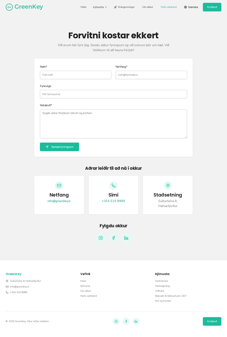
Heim (83, 7)
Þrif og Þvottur (163, 301)
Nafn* (43, 67)
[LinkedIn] (126, 238)
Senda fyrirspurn (59, 147)
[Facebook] (113, 238)
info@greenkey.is (59, 201)
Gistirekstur (161, 281)
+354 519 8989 (113, 201)
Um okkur (147, 7)
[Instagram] (101, 238)
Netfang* (122, 67)
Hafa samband (169, 7)
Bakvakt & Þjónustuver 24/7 (170, 296)
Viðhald (159, 291)
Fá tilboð (212, 7)
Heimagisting (162, 286)
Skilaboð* (46, 105)
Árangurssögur (124, 7)
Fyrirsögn (45, 86)
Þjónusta (100, 7)
